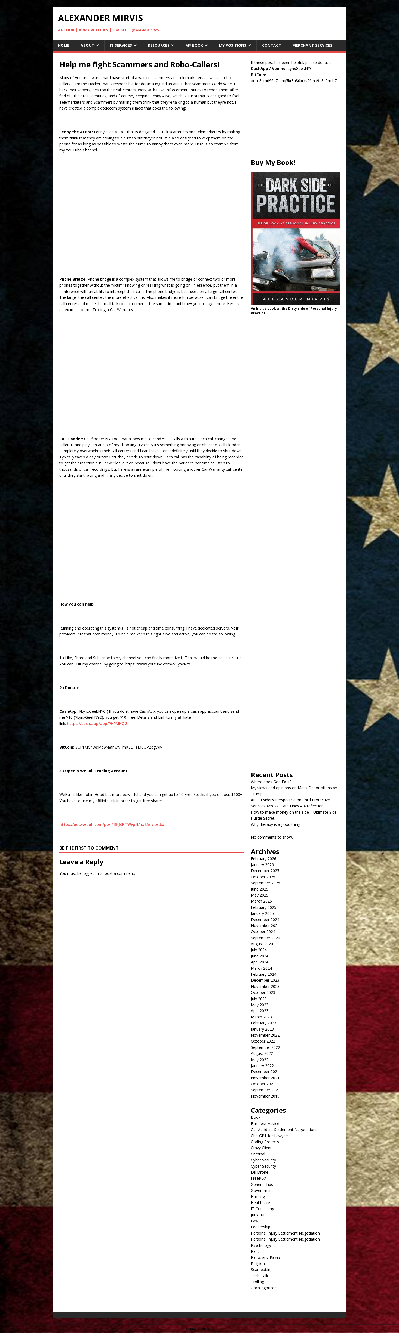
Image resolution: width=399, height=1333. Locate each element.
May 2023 (259, 1004)
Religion (258, 1263)
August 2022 (262, 1053)
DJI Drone (259, 1172)
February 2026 (263, 858)
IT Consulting (262, 1208)
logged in (91, 873)
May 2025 (259, 895)
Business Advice (265, 1123)
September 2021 (265, 1089)
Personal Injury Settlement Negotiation (285, 1233)
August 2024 (262, 943)
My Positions (232, 45)
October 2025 (263, 876)
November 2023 (265, 986)
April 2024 (259, 962)
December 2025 (265, 870)
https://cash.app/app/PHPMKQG (97, 723)
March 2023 (261, 1016)
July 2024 (259, 949)
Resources (159, 45)
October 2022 (263, 1041)
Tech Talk (259, 1275)
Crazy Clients (262, 1147)
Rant (255, 1251)
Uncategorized (264, 1287)
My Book (194, 45)
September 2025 (265, 882)
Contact (271, 45)
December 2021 (265, 1071)
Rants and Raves (265, 1257)
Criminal (258, 1154)
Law (254, 1220)
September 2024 (265, 937)
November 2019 (265, 1096)
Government (262, 1190)
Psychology (261, 1245)
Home (63, 45)
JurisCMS (258, 1214)
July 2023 (259, 998)
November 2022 (265, 1035)
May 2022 (259, 1059)
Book (255, 1117)
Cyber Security (263, 1159)
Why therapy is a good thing (275, 824)
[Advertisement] (295, 124)
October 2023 (263, 992)
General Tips (262, 1184)
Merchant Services (312, 45)
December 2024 (265, 919)
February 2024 (263, 974)
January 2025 (262, 913)
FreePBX (258, 1178)
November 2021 (265, 1077)
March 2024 (261, 968)
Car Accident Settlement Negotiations (284, 1129)
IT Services (121, 45)
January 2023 (262, 1029)
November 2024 (265, 925)
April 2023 (259, 1010)
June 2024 (259, 956)
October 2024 (263, 931)
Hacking (258, 1196)
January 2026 (262, 864)
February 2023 (263, 1022)
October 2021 (263, 1083)
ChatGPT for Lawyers (270, 1135)
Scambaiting (261, 1269)
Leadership (260, 1226)
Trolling (257, 1281)
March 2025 (261, 901)
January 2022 (262, 1065)
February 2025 (263, 907)
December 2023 (265, 980)
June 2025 (259, 889)
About (87, 45)
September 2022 (265, 1047)
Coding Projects (265, 1141)
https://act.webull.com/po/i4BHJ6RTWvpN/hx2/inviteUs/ (111, 824)
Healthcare (260, 1202)
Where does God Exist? (271, 781)
